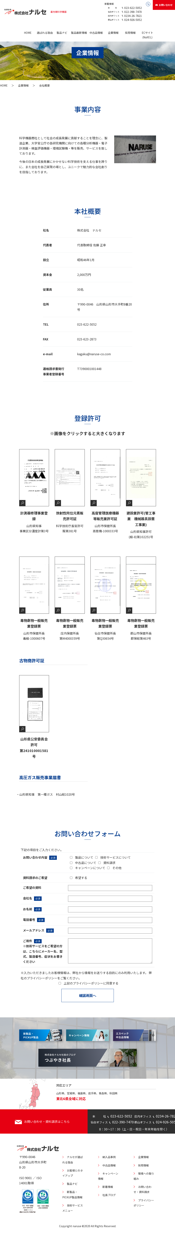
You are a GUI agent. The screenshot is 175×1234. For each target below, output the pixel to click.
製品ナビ (62, 33)
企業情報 (113, 33)
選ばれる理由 (45, 33)
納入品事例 (109, 1157)
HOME (28, 33)
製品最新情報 (79, 33)
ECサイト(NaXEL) (147, 35)
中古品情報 (96, 33)
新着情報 (109, 3)
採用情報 (130, 33)
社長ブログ (109, 1195)
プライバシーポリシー (42, 978)
